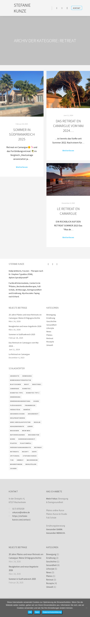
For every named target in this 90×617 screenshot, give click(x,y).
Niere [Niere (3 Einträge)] (12, 439)
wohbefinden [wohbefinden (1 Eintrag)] (16, 464)
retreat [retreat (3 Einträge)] (38, 447)
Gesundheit (51, 325)
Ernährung (50, 318)
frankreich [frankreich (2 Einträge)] (30, 405)
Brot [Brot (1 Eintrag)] (26, 384)
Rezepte (50, 341)
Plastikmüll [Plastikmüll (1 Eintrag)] (25, 443)
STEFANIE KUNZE (22, 8)
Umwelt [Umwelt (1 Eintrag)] (20, 460)
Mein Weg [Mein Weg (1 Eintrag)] (26, 431)
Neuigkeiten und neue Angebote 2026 (25, 326)
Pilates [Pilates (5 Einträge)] (13, 443)
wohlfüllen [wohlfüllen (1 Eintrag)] (31, 464)
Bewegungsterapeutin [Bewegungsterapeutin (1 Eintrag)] (20, 380)
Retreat (49, 338)
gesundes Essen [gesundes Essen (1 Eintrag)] (17, 414)
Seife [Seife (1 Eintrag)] (34, 452)
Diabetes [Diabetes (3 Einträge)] (26, 388)
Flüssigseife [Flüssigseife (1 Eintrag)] (16, 405)
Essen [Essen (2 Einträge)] (36, 401)
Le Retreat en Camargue (68, 211)
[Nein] (86, 607)
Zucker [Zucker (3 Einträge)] (13, 468)
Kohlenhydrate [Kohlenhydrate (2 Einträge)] (17, 426)
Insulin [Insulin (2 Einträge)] (37, 422)
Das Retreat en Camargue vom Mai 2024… (68, 126)
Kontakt (76, 8)
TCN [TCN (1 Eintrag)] (12, 460)
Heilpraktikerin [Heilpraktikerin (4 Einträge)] (17, 418)
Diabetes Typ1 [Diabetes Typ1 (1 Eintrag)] (16, 393)
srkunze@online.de (19, 512)
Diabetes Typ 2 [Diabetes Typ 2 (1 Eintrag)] (32, 393)
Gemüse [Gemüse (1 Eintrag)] (26, 410)
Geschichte (51, 321)
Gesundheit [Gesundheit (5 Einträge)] (33, 414)
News (48, 331)
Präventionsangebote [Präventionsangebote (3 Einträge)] (20, 447)
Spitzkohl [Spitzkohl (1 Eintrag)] (14, 456)
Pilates (49, 335)
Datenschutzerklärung (52, 612)
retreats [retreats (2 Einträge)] (14, 452)
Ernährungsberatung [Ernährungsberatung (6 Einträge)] (20, 401)
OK (30, 612)
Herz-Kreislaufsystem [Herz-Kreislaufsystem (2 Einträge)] (20, 422)
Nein (37, 612)
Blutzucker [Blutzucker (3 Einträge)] (15, 384)
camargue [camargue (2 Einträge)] (14, 388)
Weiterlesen (22, 167)
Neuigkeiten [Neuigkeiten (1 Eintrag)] (33, 435)
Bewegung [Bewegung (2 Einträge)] (27, 376)
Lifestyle (50, 328)
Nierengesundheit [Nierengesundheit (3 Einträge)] (26, 439)
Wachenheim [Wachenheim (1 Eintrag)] (32, 460)
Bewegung (51, 314)
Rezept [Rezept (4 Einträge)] (25, 452)
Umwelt (49, 345)
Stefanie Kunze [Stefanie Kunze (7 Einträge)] (30, 456)
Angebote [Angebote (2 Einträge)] (14, 376)
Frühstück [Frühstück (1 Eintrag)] (15, 410)
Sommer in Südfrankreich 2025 (22, 134)
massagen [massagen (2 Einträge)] (14, 431)
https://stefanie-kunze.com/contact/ (20, 517)
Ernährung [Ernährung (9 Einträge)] (15, 397)
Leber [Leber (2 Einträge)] (30, 426)
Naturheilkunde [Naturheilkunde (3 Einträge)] (17, 435)
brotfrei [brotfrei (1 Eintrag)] (36, 384)
